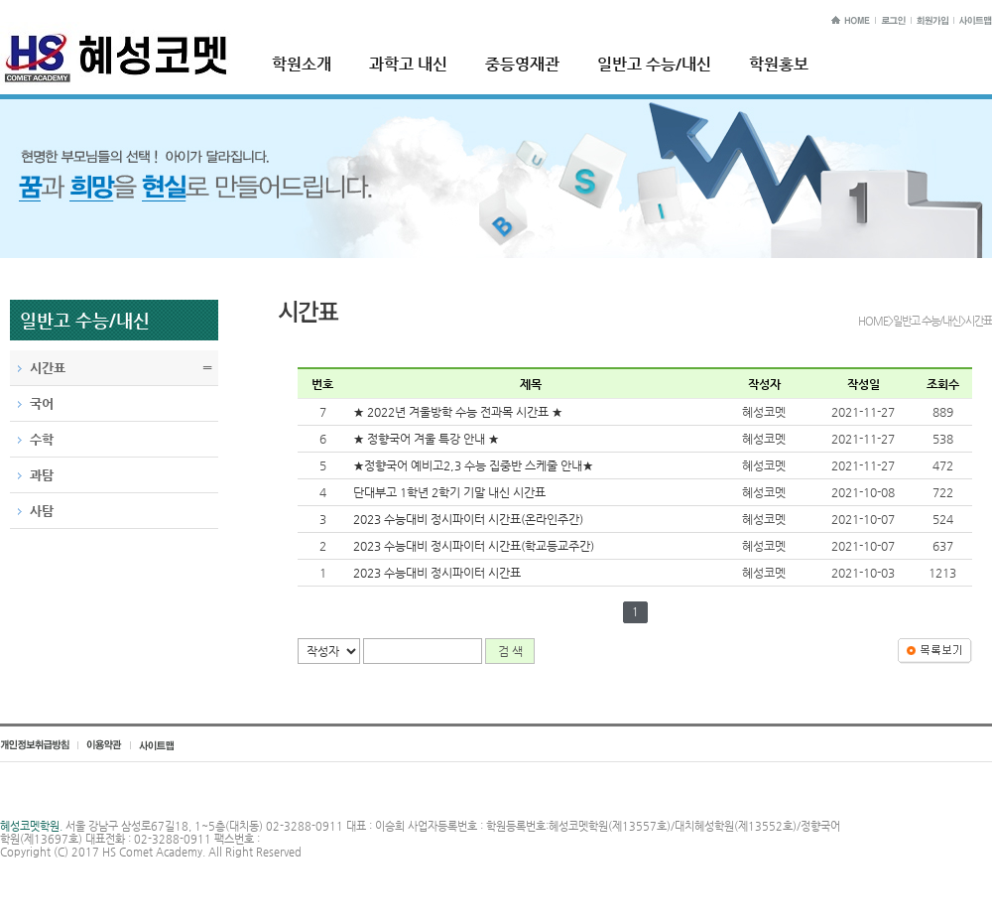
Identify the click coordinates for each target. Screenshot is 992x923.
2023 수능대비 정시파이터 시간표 (437, 573)
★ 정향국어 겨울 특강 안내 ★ (426, 439)
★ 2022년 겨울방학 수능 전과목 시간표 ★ (457, 412)
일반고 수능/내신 (654, 64)
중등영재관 (522, 64)
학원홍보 (778, 64)
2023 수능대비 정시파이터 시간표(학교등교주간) (473, 546)
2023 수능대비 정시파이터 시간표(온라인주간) (468, 519)
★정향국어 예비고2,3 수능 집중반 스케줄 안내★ (473, 465)
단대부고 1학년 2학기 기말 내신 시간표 (449, 492)
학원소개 (301, 64)
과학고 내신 (408, 64)
